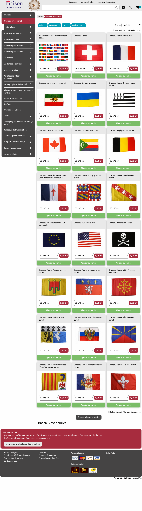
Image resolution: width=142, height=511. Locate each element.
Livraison (42, 452)
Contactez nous (10, 461)
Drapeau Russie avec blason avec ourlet (88, 318)
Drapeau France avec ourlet (120, 36)
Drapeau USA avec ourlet (84, 223)
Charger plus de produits (88, 417)
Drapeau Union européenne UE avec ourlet (52, 224)
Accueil (40, 16)
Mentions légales (87, 2)
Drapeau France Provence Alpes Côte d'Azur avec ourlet (52, 366)
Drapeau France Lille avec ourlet (122, 365)
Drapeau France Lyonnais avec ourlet (87, 271)
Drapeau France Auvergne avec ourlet (52, 271)
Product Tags (77, 25)
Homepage (73, 2)
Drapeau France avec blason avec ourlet (88, 366)
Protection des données (106, 2)
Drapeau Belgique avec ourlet (121, 130)
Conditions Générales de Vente (17, 455)
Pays (64, 25)
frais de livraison (126, 30)
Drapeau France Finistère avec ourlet (52, 318)
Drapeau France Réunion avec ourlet (121, 318)
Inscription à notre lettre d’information (23, 444)
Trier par (118, 25)
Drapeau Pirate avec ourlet (120, 223)
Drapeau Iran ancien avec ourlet (52, 83)
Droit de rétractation (47, 455)
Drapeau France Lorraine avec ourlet (121, 176)
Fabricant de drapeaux (13, 458)
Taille (41, 25)
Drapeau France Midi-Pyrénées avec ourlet (122, 271)
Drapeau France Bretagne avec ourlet (122, 84)
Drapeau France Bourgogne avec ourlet (87, 176)
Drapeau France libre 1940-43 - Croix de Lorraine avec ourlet (52, 176)
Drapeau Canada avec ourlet (51, 130)
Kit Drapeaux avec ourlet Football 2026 (53, 37)
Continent (53, 25)
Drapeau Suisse (80, 36)
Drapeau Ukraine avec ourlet (86, 83)
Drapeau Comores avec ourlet (86, 130)
